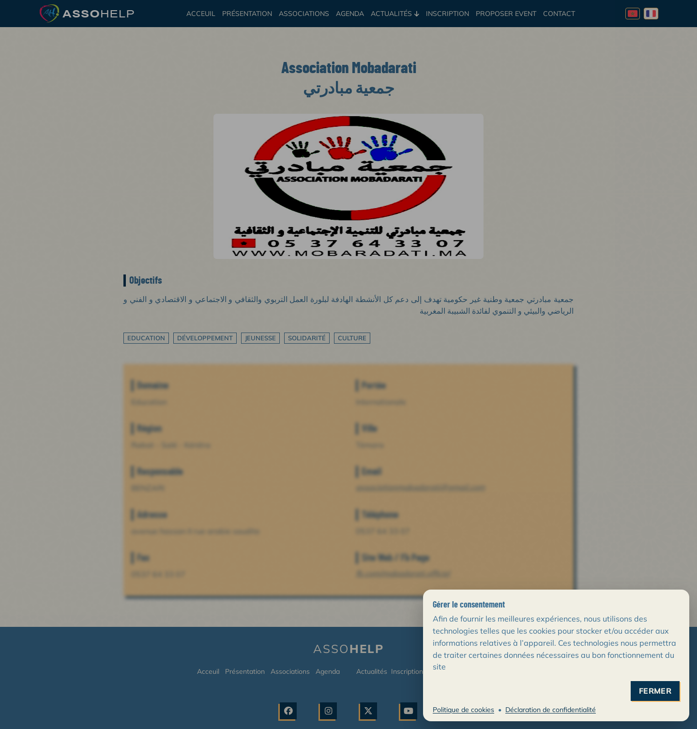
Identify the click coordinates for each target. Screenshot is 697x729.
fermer (655, 691)
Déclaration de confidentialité (550, 710)
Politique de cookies (463, 710)
